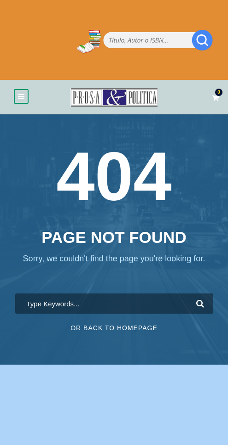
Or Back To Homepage (114, 328)
